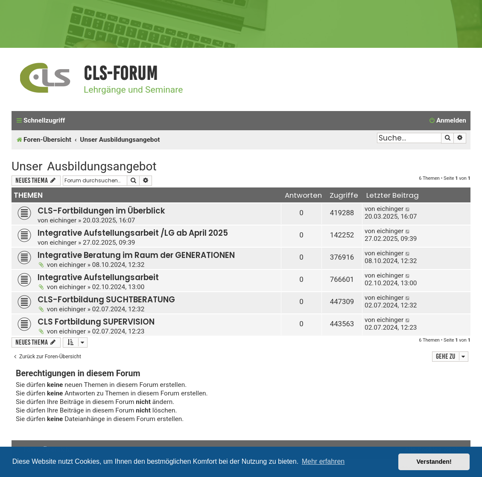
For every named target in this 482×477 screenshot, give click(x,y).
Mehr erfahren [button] (323, 461)
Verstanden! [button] (434, 461)
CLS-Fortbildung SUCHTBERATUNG (106, 299)
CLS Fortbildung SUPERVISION (96, 321)
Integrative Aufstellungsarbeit (98, 277)
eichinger (63, 220)
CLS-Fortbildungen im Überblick (101, 210)
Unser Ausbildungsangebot (84, 166)
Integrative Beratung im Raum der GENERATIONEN (136, 255)
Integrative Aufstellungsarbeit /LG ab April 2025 (133, 233)
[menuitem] (447, 121)
